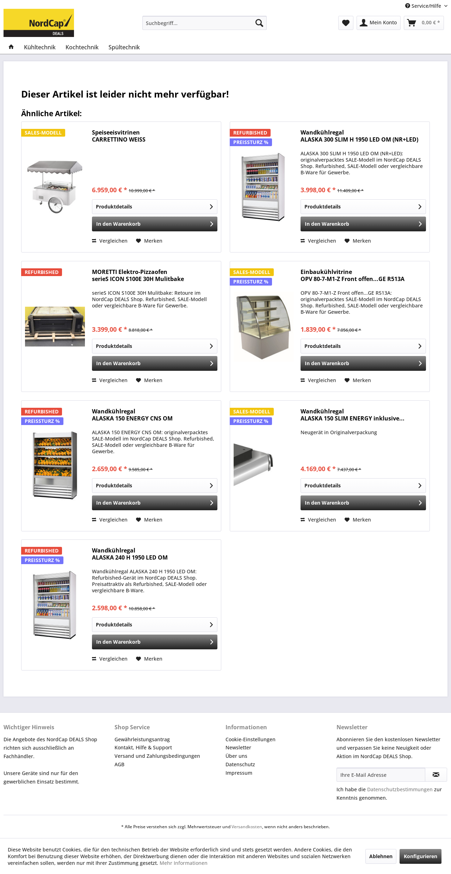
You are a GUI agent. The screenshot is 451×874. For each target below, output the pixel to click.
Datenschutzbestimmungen (400, 789)
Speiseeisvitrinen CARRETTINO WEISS (119, 136)
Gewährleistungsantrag (142, 739)
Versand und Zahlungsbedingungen (157, 756)
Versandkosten (246, 827)
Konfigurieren (420, 856)
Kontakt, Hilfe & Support (143, 747)
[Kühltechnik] (40, 47)
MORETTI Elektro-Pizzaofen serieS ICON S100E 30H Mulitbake (138, 275)
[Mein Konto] (379, 23)
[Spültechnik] (124, 47)
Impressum (239, 772)
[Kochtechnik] (82, 47)
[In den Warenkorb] (154, 224)
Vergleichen (110, 240)
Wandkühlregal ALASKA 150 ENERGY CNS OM (132, 415)
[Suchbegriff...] (204, 23)
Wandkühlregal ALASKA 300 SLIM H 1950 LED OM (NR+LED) (359, 136)
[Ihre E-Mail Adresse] (380, 775)
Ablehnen (381, 856)
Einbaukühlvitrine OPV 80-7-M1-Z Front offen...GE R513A (352, 275)
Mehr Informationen (184, 863)
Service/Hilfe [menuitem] (424, 5)
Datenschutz (240, 764)
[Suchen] (259, 23)
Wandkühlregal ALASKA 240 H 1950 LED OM (130, 554)
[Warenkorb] (424, 23)
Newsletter (238, 747)
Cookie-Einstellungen (251, 739)
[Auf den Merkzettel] (149, 241)
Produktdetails (154, 205)
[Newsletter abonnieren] (436, 775)
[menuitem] (204, 23)
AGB (119, 764)
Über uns (236, 756)
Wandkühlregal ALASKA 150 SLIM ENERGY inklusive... (352, 415)
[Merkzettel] (345, 23)
